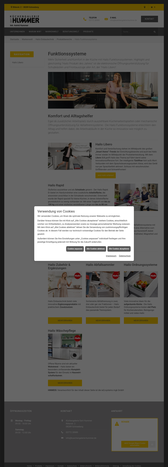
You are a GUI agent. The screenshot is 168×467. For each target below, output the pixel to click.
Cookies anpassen (75, 246)
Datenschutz (125, 253)
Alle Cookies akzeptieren (119, 246)
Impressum (111, 253)
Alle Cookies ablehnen (96, 246)
